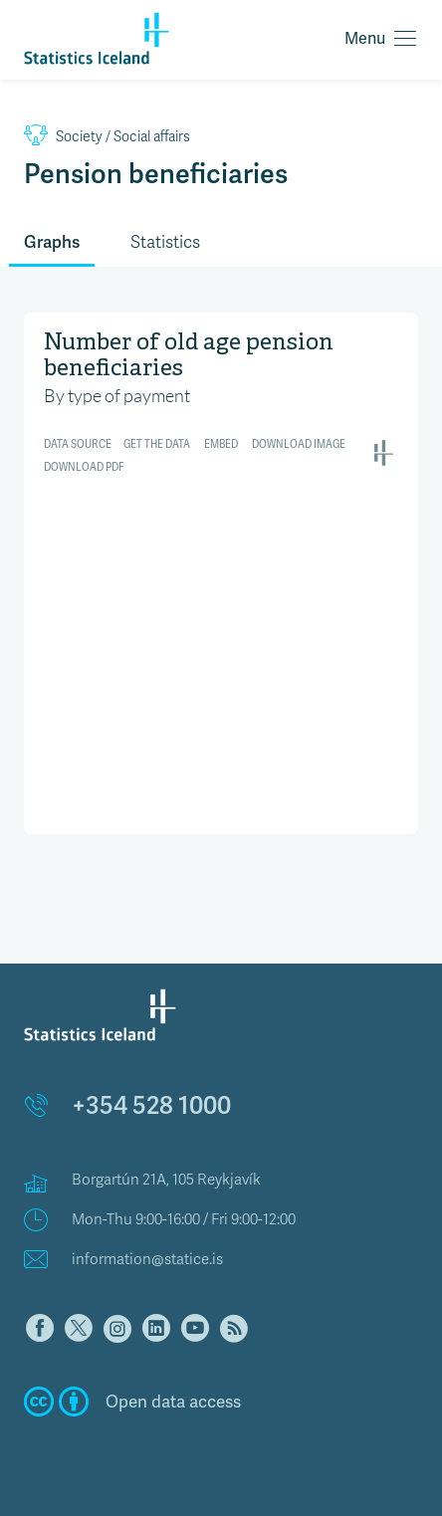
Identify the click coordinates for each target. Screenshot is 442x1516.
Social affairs (107, 136)
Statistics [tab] (165, 242)
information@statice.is (147, 1259)
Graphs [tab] (52, 242)
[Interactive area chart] (221, 570)
